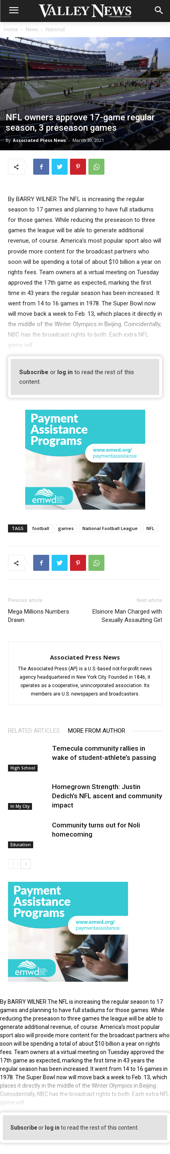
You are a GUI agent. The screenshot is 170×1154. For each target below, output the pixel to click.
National (55, 29)
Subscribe (33, 372)
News (32, 29)
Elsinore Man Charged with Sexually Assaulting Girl (126, 616)
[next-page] (26, 864)
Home (11, 29)
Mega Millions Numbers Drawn (38, 616)
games (66, 528)
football (40, 528)
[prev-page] (13, 864)
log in (65, 372)
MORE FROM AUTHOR (96, 730)
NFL (150, 528)
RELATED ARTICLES (34, 730)
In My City (20, 806)
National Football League (110, 528)
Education (20, 844)
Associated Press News (39, 140)
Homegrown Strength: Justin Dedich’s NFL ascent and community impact (107, 796)
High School (22, 768)
